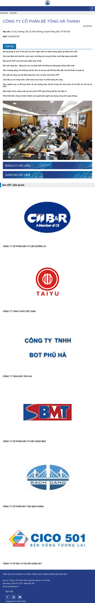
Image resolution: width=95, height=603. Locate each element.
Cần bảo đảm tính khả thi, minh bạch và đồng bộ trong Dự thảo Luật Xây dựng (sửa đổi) (40, 56)
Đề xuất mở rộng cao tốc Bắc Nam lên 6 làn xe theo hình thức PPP (31, 75)
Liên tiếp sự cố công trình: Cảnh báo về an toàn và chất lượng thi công (33, 80)
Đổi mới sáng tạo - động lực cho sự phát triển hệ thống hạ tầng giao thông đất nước (39, 66)
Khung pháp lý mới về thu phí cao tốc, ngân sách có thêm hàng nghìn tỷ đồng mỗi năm (40, 51)
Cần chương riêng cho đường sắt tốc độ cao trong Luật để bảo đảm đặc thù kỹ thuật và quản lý (43, 70)
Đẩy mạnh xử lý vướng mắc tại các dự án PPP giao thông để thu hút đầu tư (35, 91)
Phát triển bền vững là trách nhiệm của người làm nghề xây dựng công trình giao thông (40, 96)
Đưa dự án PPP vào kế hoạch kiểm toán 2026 (22, 61)
